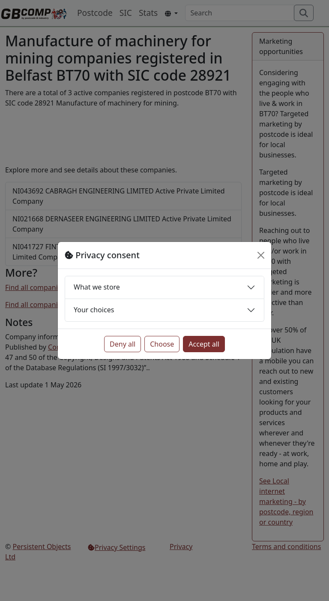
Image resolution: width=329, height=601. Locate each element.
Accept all (203, 344)
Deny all (122, 344)
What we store (97, 287)
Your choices (94, 309)
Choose (162, 344)
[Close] (261, 255)
